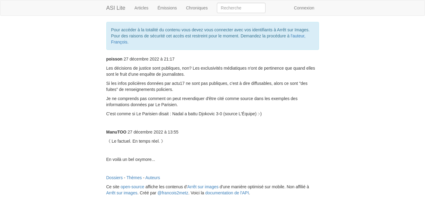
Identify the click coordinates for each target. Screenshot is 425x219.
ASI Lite (115, 8)
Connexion (304, 7)
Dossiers (114, 177)
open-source (132, 186)
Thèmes (134, 177)
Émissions (167, 7)
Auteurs (152, 177)
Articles (142, 7)
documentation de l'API (227, 192)
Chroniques (197, 7)
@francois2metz (172, 192)
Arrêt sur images (203, 186)
